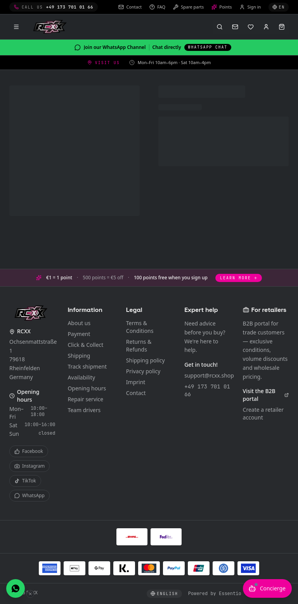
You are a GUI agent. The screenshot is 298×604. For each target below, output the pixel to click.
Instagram (29, 466)
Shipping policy (145, 360)
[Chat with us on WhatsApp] (15, 588)
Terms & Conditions (140, 326)
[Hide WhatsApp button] (30, 594)
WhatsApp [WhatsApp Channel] (29, 495)
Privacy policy (143, 371)
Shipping (79, 355)
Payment (79, 334)
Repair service (85, 399)
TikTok (25, 480)
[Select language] (279, 7)
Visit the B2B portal (266, 394)
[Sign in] (266, 27)
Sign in (250, 7)
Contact (136, 393)
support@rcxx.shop (207, 375)
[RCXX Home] (51, 27)
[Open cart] (282, 27)
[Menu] (16, 27)
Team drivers (84, 410)
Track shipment (87, 366)
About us (79, 323)
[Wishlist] (251, 27)
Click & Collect (85, 344)
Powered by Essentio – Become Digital (238, 593)
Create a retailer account (263, 413)
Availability (81, 377)
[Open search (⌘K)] (220, 27)
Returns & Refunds (138, 345)
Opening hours (87, 388)
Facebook (28, 451)
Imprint (136, 382)
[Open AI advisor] (267, 588)
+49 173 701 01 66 (207, 390)
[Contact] (235, 27)
